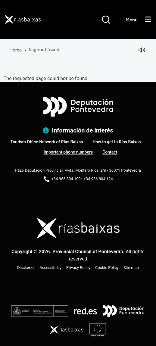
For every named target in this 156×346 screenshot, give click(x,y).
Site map (131, 267)
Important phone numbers (68, 152)
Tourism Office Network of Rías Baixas (47, 141)
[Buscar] (109, 19)
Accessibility (50, 267)
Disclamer (26, 267)
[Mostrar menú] (148, 19)
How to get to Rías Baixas (117, 141)
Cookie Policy (107, 267)
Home (16, 49)
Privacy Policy (78, 267)
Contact (109, 152)
